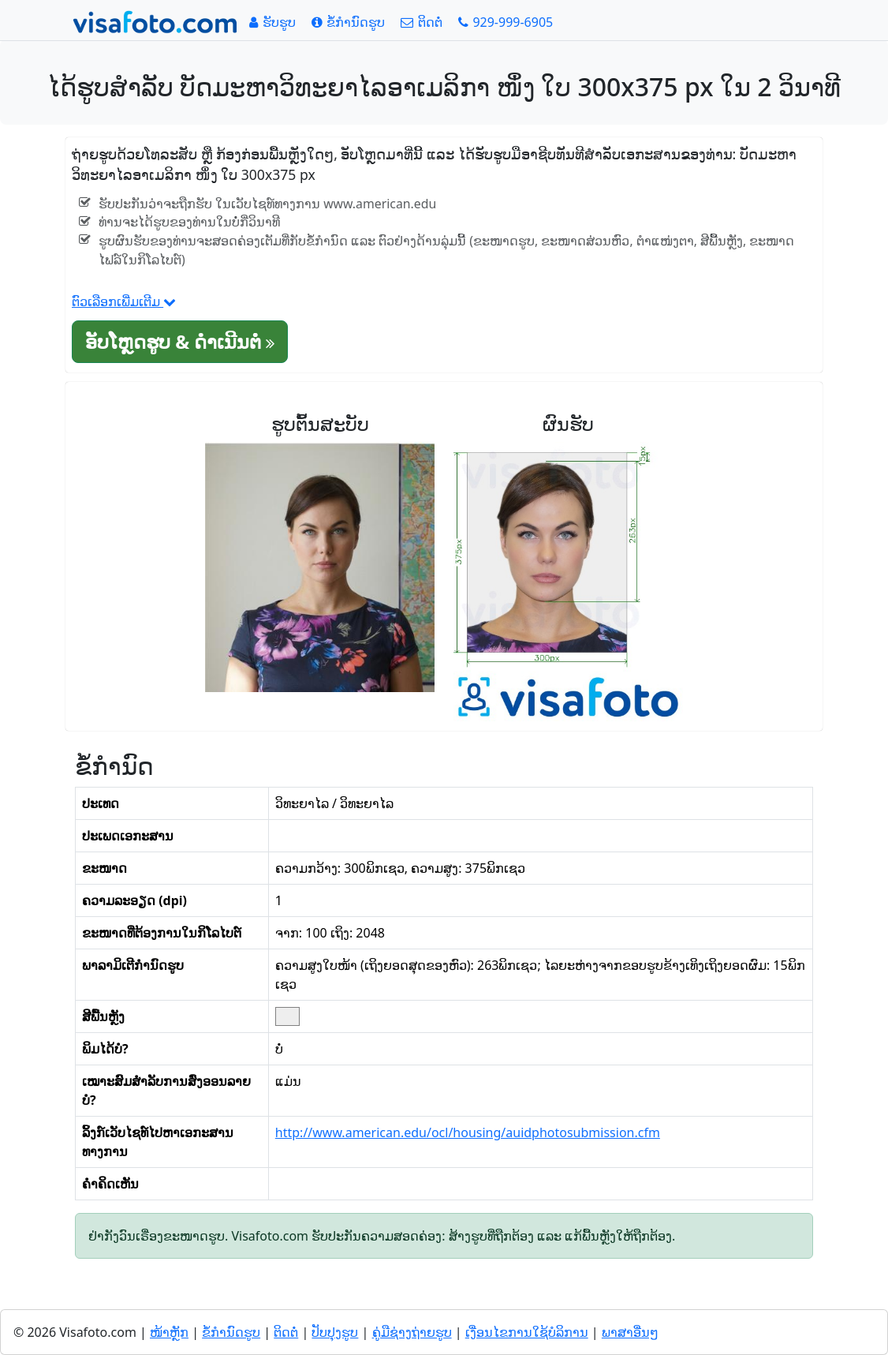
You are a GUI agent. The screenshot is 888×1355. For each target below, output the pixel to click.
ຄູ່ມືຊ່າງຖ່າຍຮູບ (412, 1332)
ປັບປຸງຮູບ (335, 1332)
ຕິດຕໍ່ (286, 1332)
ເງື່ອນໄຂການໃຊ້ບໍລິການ (526, 1332)
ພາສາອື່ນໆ (630, 1332)
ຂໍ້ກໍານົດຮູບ (231, 1332)
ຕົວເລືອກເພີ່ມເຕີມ (124, 301)
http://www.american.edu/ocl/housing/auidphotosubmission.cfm (467, 1132)
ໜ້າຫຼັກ (169, 1332)
